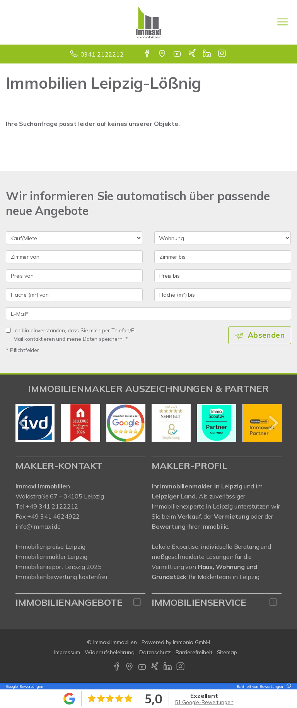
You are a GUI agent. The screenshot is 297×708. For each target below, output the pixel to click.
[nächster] (273, 422)
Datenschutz (155, 652)
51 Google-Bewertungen (204, 702)
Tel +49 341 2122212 (46, 506)
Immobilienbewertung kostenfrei (61, 577)
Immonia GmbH (191, 642)
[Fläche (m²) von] (74, 294)
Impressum (67, 652)
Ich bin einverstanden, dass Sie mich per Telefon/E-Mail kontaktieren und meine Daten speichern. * (71, 334)
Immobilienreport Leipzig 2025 (58, 567)
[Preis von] (74, 275)
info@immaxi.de (38, 526)
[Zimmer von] (74, 256)
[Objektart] (222, 237)
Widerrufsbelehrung (110, 652)
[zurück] (24, 422)
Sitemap (227, 652)
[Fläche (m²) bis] (222, 294)
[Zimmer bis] (222, 256)
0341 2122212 (102, 54)
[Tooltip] (287, 686)
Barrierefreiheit (194, 652)
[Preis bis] (222, 275)
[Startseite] (148, 22)
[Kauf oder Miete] (74, 237)
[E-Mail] (148, 313)
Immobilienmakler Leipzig (51, 556)
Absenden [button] (266, 335)
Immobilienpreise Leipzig (50, 546)
